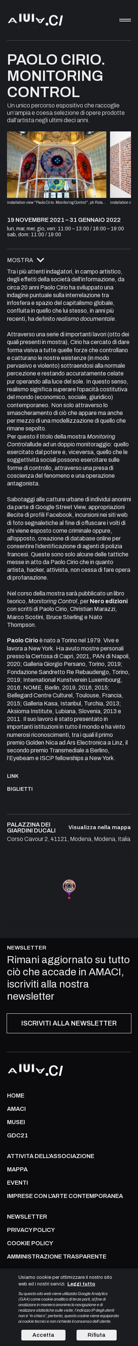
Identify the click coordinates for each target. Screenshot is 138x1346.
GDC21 (17, 1136)
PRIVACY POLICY (31, 1230)
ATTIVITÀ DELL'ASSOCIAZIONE (50, 1156)
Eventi (17, 1183)
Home (15, 1096)
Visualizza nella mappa (99, 827)
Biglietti (20, 789)
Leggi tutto (81, 1284)
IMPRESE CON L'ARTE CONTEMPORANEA (65, 1196)
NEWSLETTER (27, 1217)
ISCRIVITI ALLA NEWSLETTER (69, 1023)
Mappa (17, 1169)
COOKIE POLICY (30, 1243)
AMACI (16, 1109)
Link (13, 776)
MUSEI (16, 1122)
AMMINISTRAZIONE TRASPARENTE (56, 1257)
